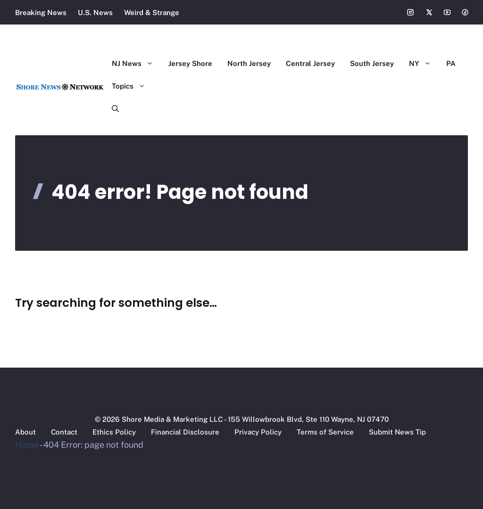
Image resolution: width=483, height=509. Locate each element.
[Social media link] (410, 12)
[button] (111, 109)
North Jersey (249, 63)
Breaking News (41, 12)
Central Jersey (310, 63)
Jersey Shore (190, 63)
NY (424, 63)
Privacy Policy (258, 432)
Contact (64, 432)
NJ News (136, 63)
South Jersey (372, 63)
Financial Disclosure (185, 432)
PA (451, 63)
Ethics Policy (114, 432)
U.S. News (95, 12)
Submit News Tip (397, 432)
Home (27, 445)
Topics (132, 86)
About (25, 432)
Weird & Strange (151, 12)
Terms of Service (325, 432)
